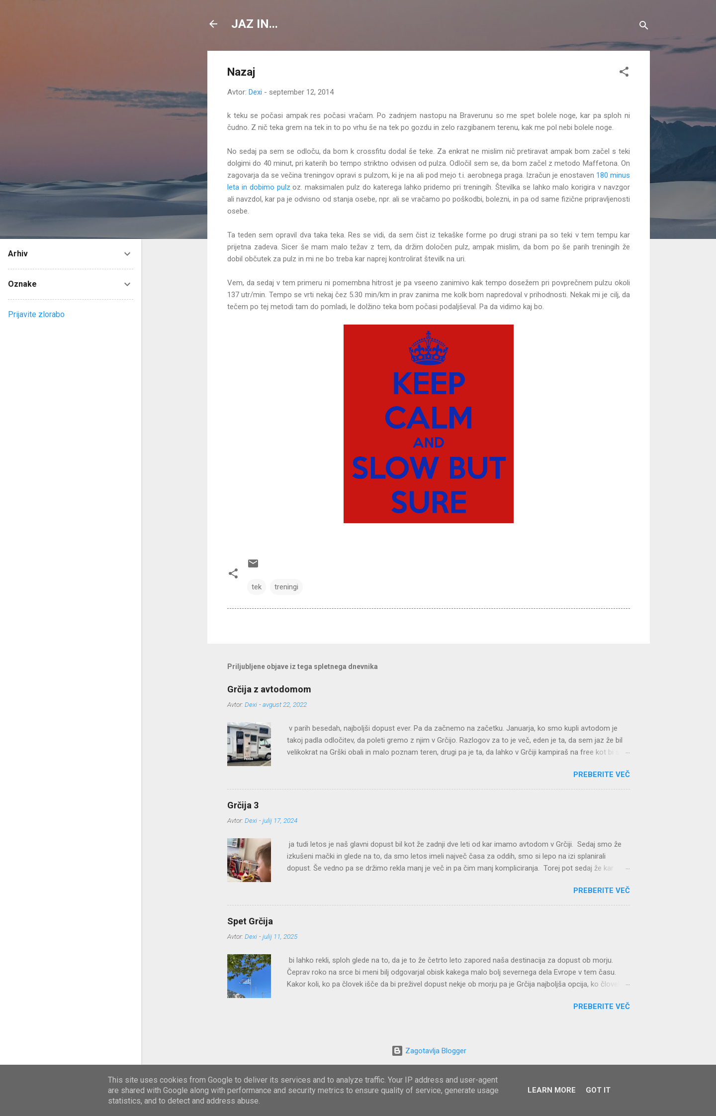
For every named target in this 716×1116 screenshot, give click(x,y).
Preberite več (601, 774)
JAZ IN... (254, 24)
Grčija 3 (243, 805)
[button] (624, 73)
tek (257, 586)
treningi (286, 586)
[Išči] (644, 27)
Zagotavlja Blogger (428, 1050)
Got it (598, 1090)
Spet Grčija (250, 921)
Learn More (552, 1090)
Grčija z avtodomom (269, 689)
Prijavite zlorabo (36, 314)
